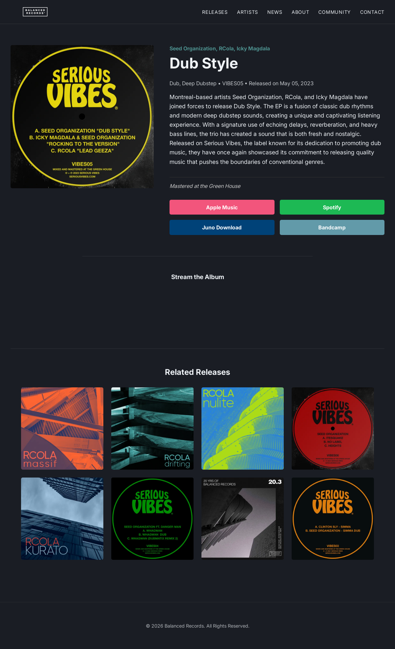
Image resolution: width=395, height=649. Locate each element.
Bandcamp (332, 227)
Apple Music (222, 207)
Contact (372, 12)
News (274, 12)
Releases (215, 12)
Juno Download (222, 227)
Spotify (332, 207)
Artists (247, 12)
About (300, 12)
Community (334, 12)
